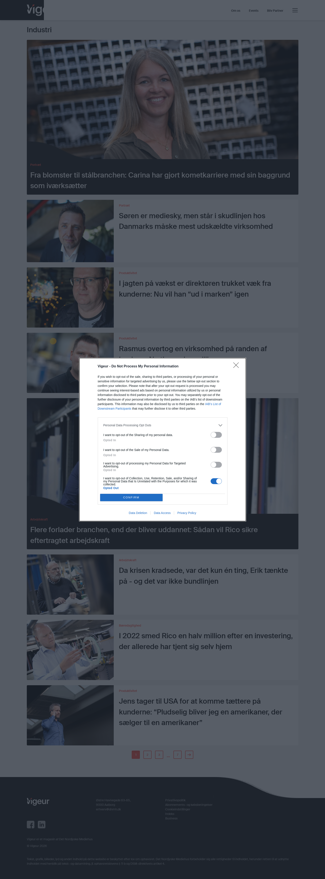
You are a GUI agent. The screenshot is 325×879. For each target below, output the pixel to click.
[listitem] (162, 425)
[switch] (216, 435)
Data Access (162, 513)
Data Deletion (138, 513)
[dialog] (162, 439)
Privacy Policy (186, 513)
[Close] (237, 366)
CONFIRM (131, 497)
